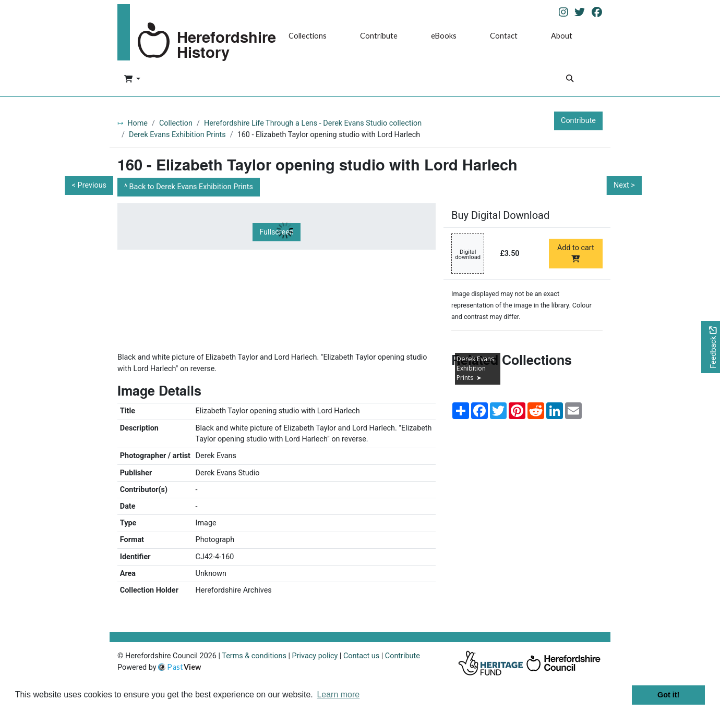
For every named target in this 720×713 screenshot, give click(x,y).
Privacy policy (315, 655)
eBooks (444, 35)
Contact (504, 35)
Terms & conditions (254, 655)
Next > (624, 185)
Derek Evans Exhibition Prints (177, 134)
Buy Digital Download (500, 215)
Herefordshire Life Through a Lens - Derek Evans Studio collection (313, 123)
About (561, 35)
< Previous (89, 185)
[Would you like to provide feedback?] (710, 347)
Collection (176, 123)
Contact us (361, 655)
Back (191, 186)
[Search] (570, 79)
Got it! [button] (668, 695)
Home (137, 123)
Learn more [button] (338, 694)
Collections (308, 35)
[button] (132, 79)
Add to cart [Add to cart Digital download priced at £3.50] (575, 252)
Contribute (379, 35)
